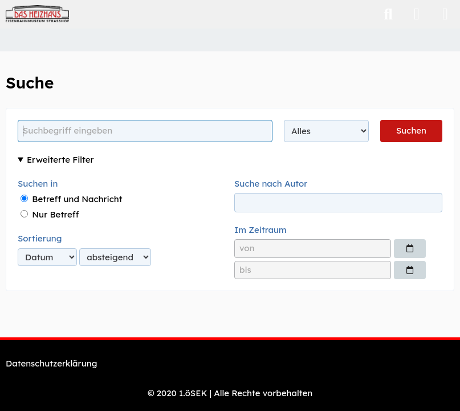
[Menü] (445, 14)
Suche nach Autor (270, 183)
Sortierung (40, 238)
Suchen (411, 130)
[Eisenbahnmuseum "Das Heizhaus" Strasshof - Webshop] (37, 13)
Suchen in (38, 183)
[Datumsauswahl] (410, 248)
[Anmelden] (416, 14)
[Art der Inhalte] (326, 131)
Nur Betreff (50, 214)
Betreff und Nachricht (71, 199)
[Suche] (388, 14)
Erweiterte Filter (60, 159)
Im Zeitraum (260, 229)
